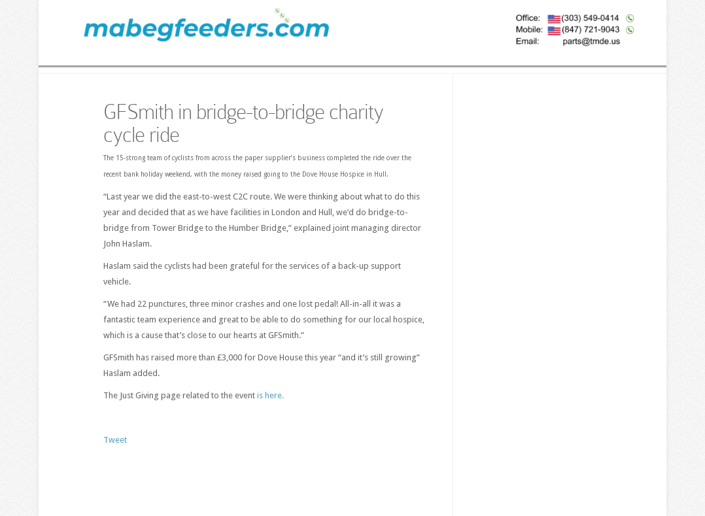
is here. (270, 395)
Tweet (115, 440)
